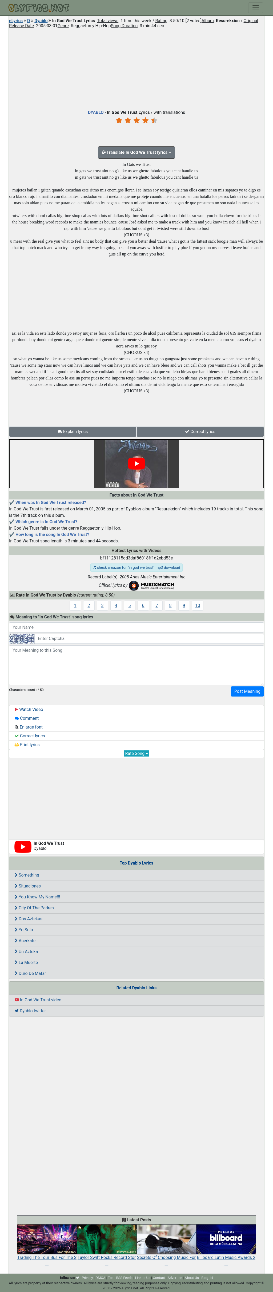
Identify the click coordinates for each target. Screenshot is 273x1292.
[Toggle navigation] (255, 7)
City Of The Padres (34, 907)
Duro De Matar (30, 973)
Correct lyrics (200, 431)
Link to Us (142, 1278)
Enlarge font (29, 727)
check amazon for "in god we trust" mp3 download (136, 567)
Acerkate (25, 940)
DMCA (100, 1278)
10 (197, 605)
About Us (192, 1278)
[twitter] (77, 1278)
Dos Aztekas (28, 918)
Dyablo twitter (30, 1010)
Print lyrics (27, 744)
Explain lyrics (73, 431)
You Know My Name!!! (37, 896)
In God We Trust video (38, 999)
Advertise (174, 1278)
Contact (159, 1278)
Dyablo (40, 20)
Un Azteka (26, 951)
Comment (27, 718)
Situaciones (28, 886)
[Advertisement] (136, 67)
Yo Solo (24, 929)
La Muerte (26, 962)
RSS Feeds (124, 1278)
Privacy (87, 1278)
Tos (111, 1278)
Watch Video (29, 709)
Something (27, 875)
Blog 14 (207, 1278)
